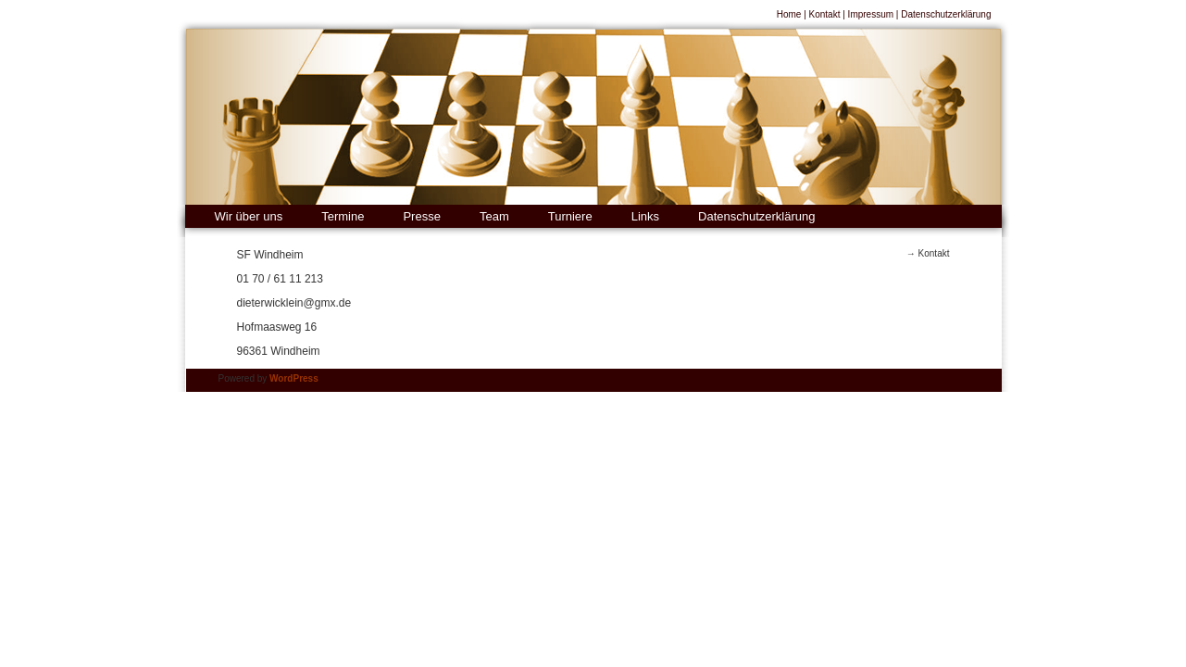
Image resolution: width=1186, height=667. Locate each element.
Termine (342, 216)
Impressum (870, 14)
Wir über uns (249, 216)
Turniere (570, 216)
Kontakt (825, 14)
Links (645, 216)
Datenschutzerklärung (946, 14)
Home (789, 14)
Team (494, 216)
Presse (421, 216)
